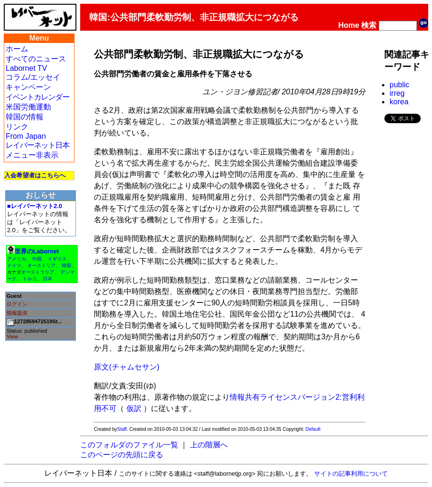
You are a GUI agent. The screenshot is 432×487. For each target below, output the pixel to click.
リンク (17, 127)
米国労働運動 (28, 107)
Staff (121, 429)
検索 (368, 25)
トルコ (30, 278)
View (12, 336)
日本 (47, 278)
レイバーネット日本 (37, 145)
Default (313, 429)
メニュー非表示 (32, 155)
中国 (37, 258)
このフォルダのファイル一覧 (129, 445)
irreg (397, 93)
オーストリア (41, 265)
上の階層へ (209, 445)
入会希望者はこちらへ (35, 175)
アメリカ (16, 258)
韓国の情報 (24, 117)
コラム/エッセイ (33, 77)
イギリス (57, 258)
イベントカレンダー (37, 97)
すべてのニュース (36, 59)
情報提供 (17, 313)
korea (399, 102)
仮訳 (133, 408)
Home (348, 25)
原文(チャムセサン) (126, 367)
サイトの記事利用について (351, 473)
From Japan (26, 136)
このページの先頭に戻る (121, 455)
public (399, 85)
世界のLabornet (37, 251)
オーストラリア (37, 272)
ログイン (17, 304)
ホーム (17, 49)
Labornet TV (26, 68)
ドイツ (14, 265)
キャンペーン (28, 87)
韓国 (66, 265)
